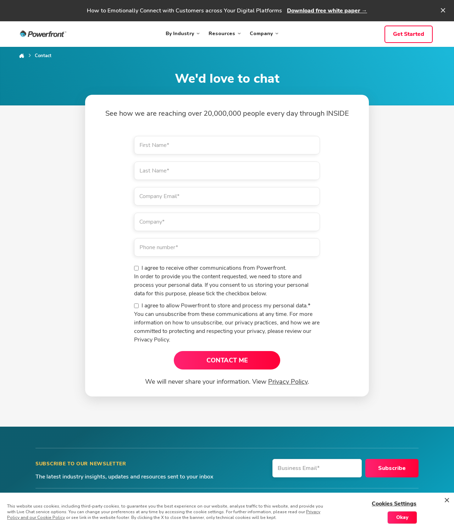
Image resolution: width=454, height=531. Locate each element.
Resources (222, 33)
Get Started (408, 34)
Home (21, 56)
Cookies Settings (394, 504)
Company (261, 33)
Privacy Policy (288, 381)
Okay (402, 517)
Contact (43, 56)
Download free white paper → (327, 11)
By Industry (180, 33)
